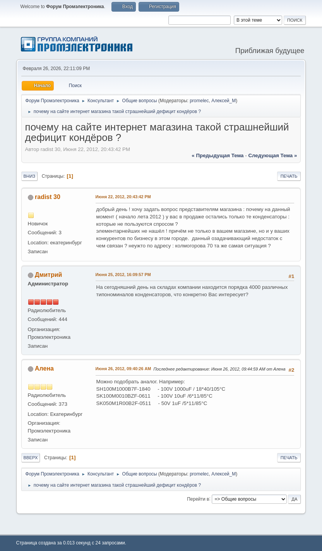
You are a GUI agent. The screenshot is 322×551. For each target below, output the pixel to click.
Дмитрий (48, 274)
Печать (289, 176)
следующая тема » (272, 155)
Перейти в (198, 498)
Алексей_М (223, 100)
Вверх (31, 457)
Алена (44, 368)
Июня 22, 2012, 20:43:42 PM (123, 196)
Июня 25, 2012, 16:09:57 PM (123, 274)
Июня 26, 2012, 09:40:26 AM (123, 368)
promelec (199, 100)
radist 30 (47, 197)
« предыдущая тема (217, 155)
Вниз (29, 176)
